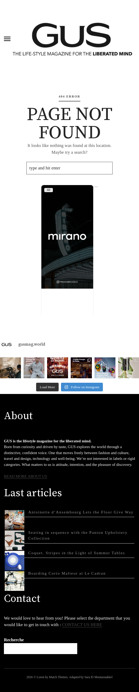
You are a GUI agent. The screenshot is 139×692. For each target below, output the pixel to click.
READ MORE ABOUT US (25, 476)
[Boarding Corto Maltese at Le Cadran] (14, 581)
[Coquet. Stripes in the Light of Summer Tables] (14, 560)
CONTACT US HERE (82, 624)
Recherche (14, 639)
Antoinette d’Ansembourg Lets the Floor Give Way (81, 512)
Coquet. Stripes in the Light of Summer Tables (76, 553)
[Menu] (7, 38)
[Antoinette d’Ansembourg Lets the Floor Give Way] (14, 520)
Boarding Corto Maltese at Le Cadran (67, 573)
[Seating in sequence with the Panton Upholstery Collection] (14, 540)
